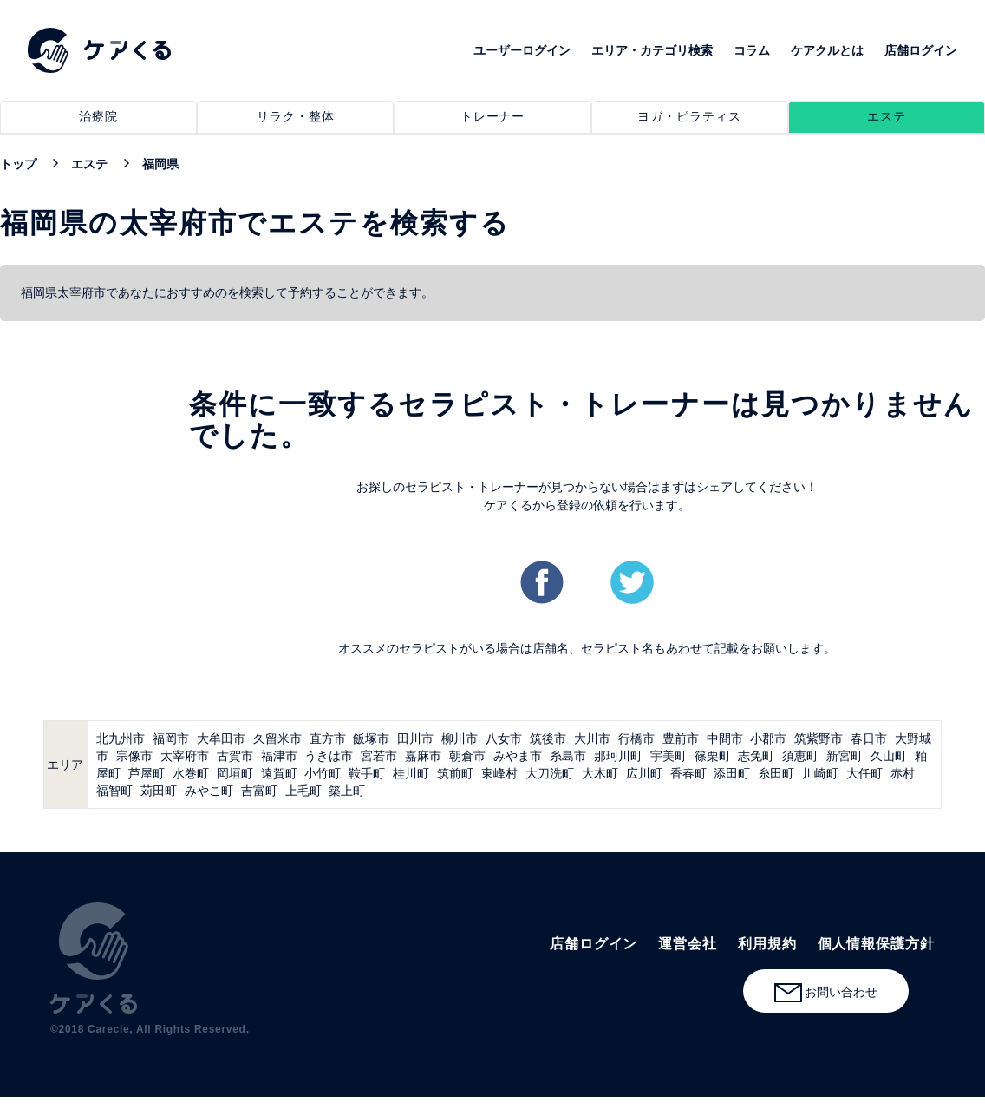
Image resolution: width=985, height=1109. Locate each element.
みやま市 (517, 756)
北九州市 (120, 738)
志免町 (756, 756)
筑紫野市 (818, 738)
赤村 (902, 773)
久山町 (889, 756)
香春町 (688, 773)
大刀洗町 (549, 773)
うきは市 (328, 756)
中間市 (725, 738)
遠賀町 (279, 773)
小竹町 (322, 773)
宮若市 (379, 756)
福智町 (114, 790)
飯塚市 (371, 738)
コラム (752, 50)
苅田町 (158, 790)
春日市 (869, 738)
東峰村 (499, 773)
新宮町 (844, 756)
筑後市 (548, 738)
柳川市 (459, 738)
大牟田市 (221, 738)
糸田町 (776, 773)
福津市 (279, 756)
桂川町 (411, 773)
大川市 (592, 738)
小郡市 (768, 738)
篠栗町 (713, 756)
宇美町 (668, 756)
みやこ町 (209, 790)
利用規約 (767, 943)
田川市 (415, 738)
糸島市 (568, 756)
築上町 (347, 790)
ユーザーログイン (522, 50)
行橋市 (636, 738)
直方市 (328, 738)
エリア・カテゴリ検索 (652, 50)
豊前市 (680, 738)
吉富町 (259, 790)
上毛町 (303, 790)
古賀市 (235, 756)
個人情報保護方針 (876, 943)
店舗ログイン (920, 50)
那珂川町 (618, 756)
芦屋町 (146, 773)
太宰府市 (184, 756)
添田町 (732, 773)
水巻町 (191, 773)
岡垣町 (235, 773)
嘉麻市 (423, 756)
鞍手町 (367, 773)
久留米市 (277, 738)
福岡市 (171, 738)
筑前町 (455, 773)
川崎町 (820, 773)
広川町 (644, 773)
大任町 (864, 773)
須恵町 (800, 756)
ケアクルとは (827, 50)
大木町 (600, 773)
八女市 (504, 738)
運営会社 (687, 943)
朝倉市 (467, 756)
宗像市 (134, 756)
